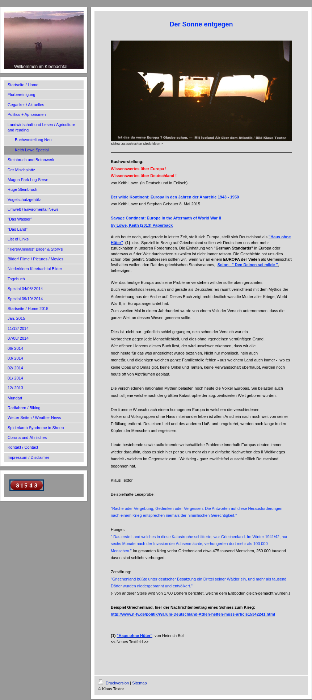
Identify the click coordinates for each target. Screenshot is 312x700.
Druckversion (114, 683)
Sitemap (139, 683)
